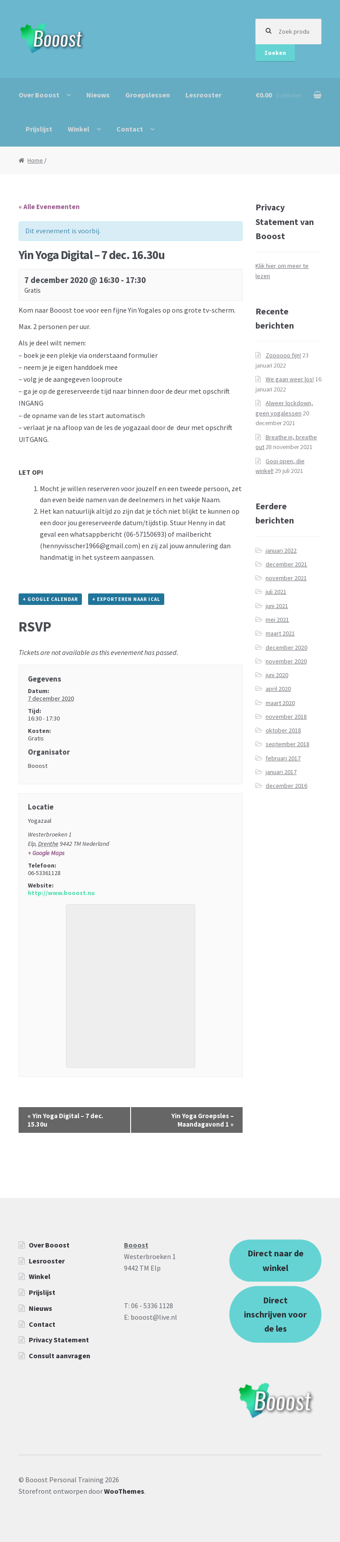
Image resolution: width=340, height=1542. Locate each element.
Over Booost (39, 94)
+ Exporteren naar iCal (126, 599)
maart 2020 (280, 703)
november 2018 (286, 717)
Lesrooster (203, 94)
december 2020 (286, 647)
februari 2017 (283, 758)
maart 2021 (280, 633)
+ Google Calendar (50, 599)
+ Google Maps (46, 853)
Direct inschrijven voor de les (275, 1314)
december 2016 (286, 786)
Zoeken (275, 53)
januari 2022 (281, 550)
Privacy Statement (59, 1339)
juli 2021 (276, 592)
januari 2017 (281, 772)
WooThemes (124, 1491)
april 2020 (278, 689)
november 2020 (286, 661)
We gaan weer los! (290, 379)
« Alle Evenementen (49, 206)
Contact (129, 128)
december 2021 (286, 564)
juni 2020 (277, 675)
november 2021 (286, 578)
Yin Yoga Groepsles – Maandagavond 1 (202, 1120)
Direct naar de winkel (275, 1260)
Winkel (78, 128)
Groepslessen (147, 94)
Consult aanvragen (59, 1355)
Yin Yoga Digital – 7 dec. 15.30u (65, 1120)
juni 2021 (277, 606)
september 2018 (287, 744)
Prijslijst (39, 128)
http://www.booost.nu (61, 893)
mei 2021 (277, 620)
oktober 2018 (283, 730)
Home (35, 160)
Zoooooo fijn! (283, 355)
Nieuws (98, 94)
